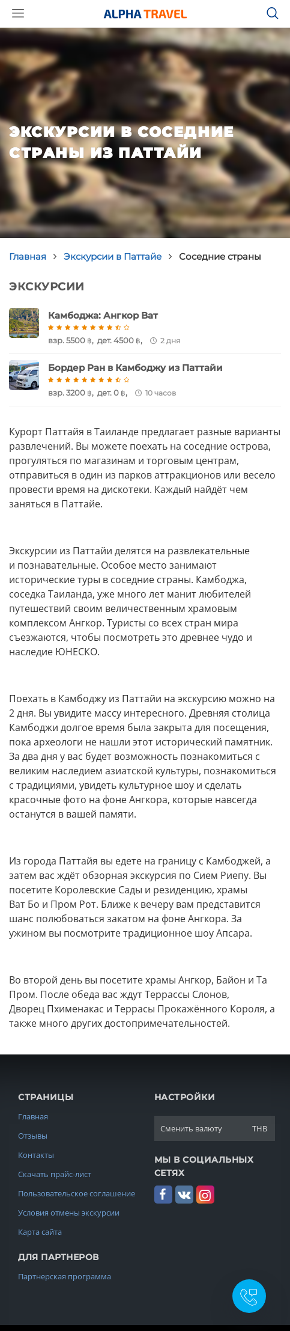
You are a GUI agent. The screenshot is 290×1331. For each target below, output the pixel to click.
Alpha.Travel (145, 14)
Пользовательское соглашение (76, 1193)
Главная (33, 1116)
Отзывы (32, 1135)
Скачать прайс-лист (54, 1174)
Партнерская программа (64, 1276)
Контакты (36, 1154)
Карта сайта (40, 1231)
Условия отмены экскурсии (68, 1212)
